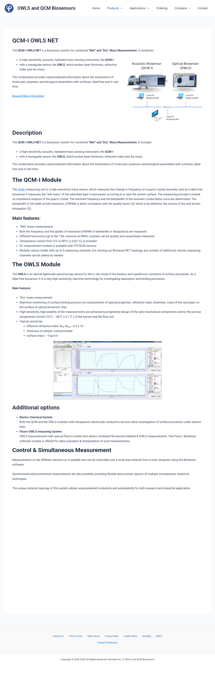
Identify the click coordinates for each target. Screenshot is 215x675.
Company (185, 8)
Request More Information (29, 96)
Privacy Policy (112, 636)
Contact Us (65, 636)
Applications (144, 8)
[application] (127, 8)
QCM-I (22, 189)
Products (121, 8)
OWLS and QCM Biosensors (46, 8)
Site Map (142, 636)
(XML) (152, 636)
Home (104, 8)
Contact (203, 8)
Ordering (165, 8)
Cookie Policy (128, 636)
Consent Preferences (107, 642)
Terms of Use (80, 636)
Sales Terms (95, 636)
